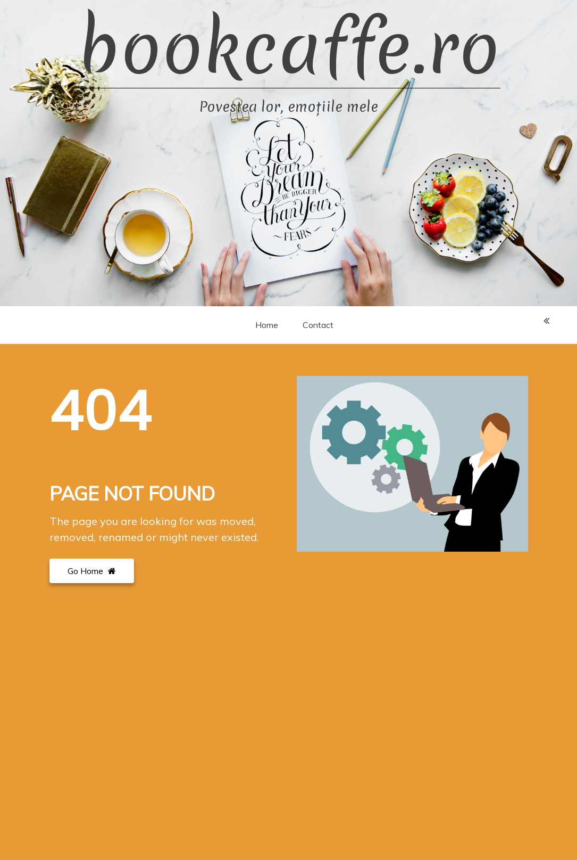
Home (266, 325)
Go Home (92, 571)
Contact (318, 325)
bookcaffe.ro (288, 48)
